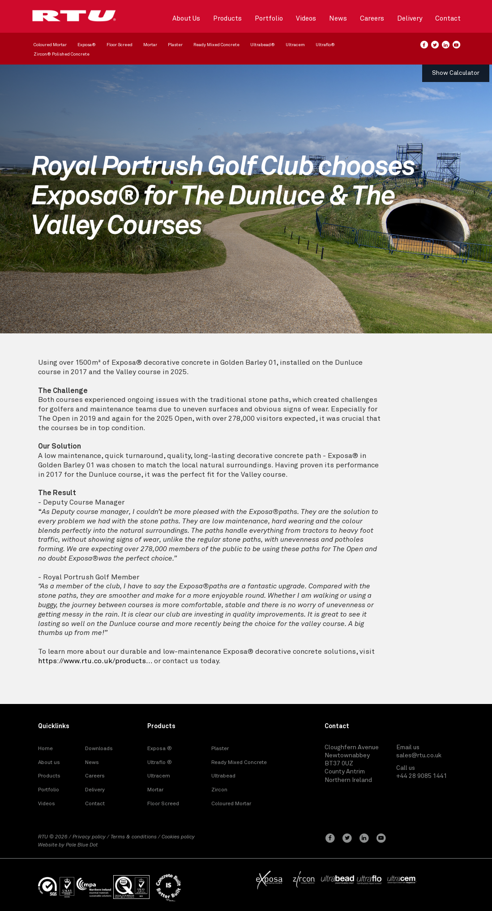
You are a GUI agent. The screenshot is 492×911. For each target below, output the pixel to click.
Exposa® (86, 45)
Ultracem (295, 45)
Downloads (99, 748)
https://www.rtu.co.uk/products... (95, 661)
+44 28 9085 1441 (421, 776)
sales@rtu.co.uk (418, 755)
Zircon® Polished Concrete (62, 54)
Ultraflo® (325, 45)
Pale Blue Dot (82, 845)
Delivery (409, 18)
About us (49, 762)
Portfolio (269, 18)
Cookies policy (178, 837)
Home (45, 748)
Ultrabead (223, 776)
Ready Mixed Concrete (216, 45)
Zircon (219, 790)
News (338, 18)
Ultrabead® (262, 45)
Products (227, 18)
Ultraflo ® (159, 762)
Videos (306, 18)
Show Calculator (455, 73)
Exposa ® (159, 748)
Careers (372, 18)
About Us (186, 18)
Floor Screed (120, 45)
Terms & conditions (134, 837)
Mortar (150, 45)
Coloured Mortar (50, 45)
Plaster (175, 45)
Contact (448, 18)
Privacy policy (89, 837)
